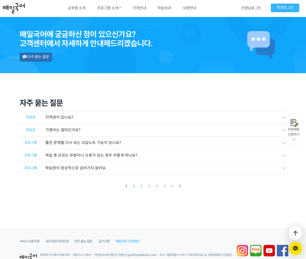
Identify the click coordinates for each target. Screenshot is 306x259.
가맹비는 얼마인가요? (50, 130)
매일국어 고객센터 (127, 241)
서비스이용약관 (29, 241)
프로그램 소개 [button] (107, 8)
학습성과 (164, 8)
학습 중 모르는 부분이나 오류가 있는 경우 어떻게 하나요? (78, 155)
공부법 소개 (76, 8)
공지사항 (104, 241)
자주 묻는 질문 (36, 57)
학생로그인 (285, 8)
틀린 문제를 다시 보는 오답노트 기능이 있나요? (70, 143)
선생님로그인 (251, 8)
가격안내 (139, 8)
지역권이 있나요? (46, 117)
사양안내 (189, 8)
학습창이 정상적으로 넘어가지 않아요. (63, 168)
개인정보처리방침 (57, 241)
